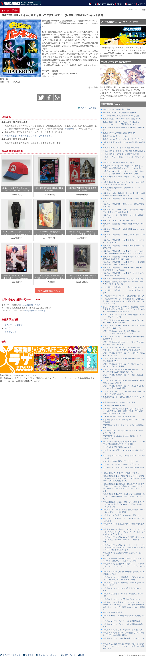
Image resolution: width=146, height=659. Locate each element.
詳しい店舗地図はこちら (30, 305)
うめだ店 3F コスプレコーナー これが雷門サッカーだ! (123, 296)
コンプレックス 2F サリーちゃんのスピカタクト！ (122, 464)
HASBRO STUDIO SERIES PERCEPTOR (49, 189)
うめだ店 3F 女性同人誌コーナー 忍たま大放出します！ (124, 287)
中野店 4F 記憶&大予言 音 (112, 612)
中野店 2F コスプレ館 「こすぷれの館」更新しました (123, 515)
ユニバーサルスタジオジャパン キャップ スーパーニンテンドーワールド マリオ (16, 190)
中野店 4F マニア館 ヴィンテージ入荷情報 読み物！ (122, 621)
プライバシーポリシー (48, 655)
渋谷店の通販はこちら (49, 291)
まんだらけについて (12, 655)
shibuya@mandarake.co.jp (34, 310)
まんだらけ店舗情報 (14, 325)
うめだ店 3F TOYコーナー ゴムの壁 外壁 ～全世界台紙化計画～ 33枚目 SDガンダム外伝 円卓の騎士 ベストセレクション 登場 (123, 301)
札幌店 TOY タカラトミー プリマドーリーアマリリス (123, 139)
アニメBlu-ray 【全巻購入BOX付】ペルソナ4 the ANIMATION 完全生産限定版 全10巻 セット (49, 234)
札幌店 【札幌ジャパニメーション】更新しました (122, 119)
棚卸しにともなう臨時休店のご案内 (116, 109)
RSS (82, 655)
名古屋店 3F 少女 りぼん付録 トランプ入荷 (119, 402)
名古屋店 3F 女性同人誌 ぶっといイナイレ (119, 416)
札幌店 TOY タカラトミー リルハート (117, 136)
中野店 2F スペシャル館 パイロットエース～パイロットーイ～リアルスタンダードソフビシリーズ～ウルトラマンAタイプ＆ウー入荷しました (124, 531)
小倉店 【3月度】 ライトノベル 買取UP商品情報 (121, 148)
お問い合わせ (69, 655)
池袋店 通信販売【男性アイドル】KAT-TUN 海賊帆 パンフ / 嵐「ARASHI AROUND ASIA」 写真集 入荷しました (124, 496)
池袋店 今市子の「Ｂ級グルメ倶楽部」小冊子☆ (121, 473)
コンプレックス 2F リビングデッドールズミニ (120, 461)
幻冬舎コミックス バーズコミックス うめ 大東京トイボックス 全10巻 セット (81, 234)
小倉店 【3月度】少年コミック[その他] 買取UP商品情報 (124, 151)
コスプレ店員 (11, 332)
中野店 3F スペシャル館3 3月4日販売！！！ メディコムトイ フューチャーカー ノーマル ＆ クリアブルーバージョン (124, 566)
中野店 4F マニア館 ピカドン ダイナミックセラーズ (122, 630)
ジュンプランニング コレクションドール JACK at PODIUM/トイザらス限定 (16, 234)
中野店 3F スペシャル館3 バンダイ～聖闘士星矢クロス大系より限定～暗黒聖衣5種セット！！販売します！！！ (123, 539)
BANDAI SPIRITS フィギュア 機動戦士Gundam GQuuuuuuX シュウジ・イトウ (16, 278)
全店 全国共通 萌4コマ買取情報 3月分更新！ (119, 112)
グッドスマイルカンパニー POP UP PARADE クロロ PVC (82, 276)
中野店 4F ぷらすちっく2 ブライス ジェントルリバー (123, 599)
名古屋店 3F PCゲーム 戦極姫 (114, 405)
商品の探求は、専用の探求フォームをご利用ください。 (30, 136)
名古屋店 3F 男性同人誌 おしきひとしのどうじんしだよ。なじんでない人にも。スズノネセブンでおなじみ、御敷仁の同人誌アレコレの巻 (124, 411)
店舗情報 (69, 128)
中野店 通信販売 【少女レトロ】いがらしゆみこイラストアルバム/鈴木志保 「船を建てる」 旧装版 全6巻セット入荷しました (123, 504)
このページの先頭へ (88, 108)
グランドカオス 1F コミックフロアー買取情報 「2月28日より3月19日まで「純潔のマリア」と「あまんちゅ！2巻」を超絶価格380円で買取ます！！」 (124, 309)
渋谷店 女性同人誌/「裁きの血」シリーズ (118, 447)
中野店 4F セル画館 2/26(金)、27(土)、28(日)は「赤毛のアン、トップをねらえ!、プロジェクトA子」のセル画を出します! (123, 646)
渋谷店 (8, 328)
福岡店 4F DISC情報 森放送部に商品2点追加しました (123, 279)
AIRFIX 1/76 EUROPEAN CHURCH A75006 (82, 189)
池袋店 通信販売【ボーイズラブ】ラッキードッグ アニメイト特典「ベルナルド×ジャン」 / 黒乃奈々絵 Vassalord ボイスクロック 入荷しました (124, 478)
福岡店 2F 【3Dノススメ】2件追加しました (119, 220)
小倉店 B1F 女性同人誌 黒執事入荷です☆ (118, 162)
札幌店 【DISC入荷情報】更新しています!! (119, 133)
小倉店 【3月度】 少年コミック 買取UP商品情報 (121, 154)
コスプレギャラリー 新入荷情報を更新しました (121, 116)
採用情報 (30, 655)
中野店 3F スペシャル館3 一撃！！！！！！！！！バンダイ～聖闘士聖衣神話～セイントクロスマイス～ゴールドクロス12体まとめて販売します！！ (124, 547)
